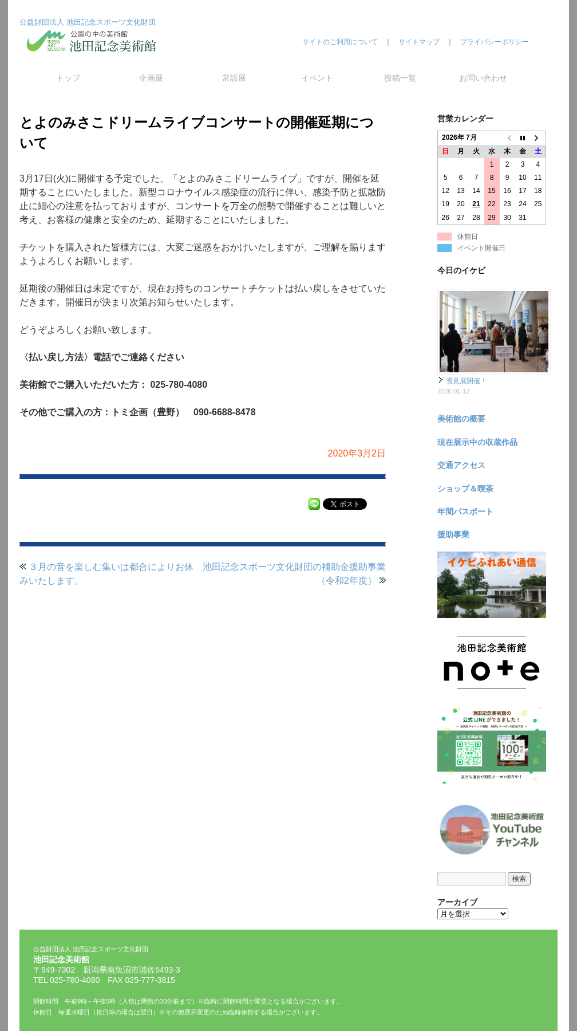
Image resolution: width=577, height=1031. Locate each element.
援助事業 (453, 534)
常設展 (234, 77)
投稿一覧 (400, 77)
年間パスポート (465, 511)
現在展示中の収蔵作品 (477, 442)
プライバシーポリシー (494, 42)
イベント (317, 77)
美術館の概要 (461, 418)
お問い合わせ (483, 77)
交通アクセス (461, 465)
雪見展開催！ (466, 381)
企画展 (151, 77)
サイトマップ (419, 42)
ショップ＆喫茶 (465, 488)
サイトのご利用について (340, 42)
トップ (68, 77)
